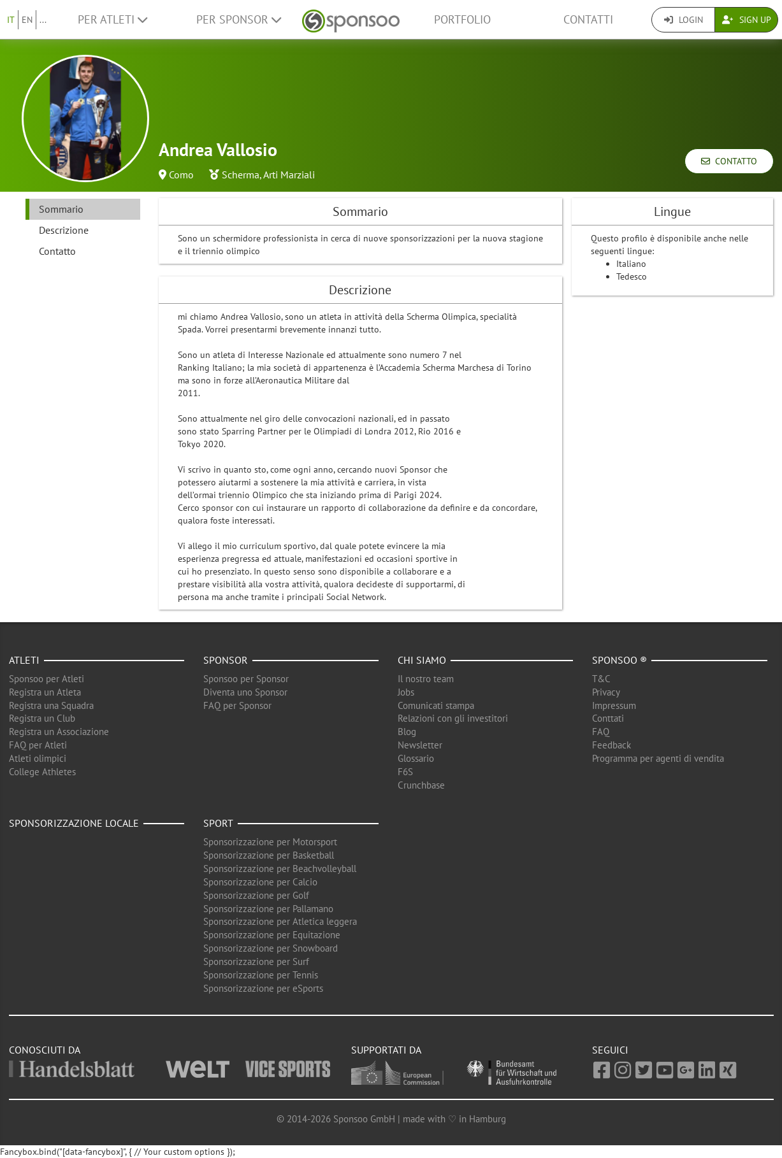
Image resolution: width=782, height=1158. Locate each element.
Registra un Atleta (45, 692)
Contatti (588, 19)
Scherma (240, 174)
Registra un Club (42, 718)
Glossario (416, 758)
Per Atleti (112, 19)
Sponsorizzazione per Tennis (260, 975)
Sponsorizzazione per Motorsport (270, 842)
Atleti (24, 660)
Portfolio (462, 19)
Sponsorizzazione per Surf (256, 961)
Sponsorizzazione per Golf (256, 895)
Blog (407, 732)
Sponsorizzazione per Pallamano (268, 909)
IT (11, 19)
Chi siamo (422, 660)
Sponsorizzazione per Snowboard (270, 948)
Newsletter (420, 745)
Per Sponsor (238, 19)
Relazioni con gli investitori (453, 718)
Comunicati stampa (436, 705)
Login (683, 19)
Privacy (606, 692)
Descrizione (64, 230)
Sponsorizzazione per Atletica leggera (280, 921)
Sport (218, 823)
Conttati (608, 718)
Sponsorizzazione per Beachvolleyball (279, 868)
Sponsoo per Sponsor (246, 679)
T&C (601, 679)
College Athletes (42, 772)
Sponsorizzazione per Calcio (260, 882)
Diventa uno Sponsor (245, 692)
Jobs (406, 692)
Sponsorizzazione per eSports (263, 988)
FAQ (600, 732)
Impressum (614, 705)
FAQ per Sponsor (237, 705)
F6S (405, 772)
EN (27, 19)
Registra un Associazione (59, 732)
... (43, 19)
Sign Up (746, 19)
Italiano (631, 263)
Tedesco (631, 276)
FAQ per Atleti (38, 745)
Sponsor (225, 660)
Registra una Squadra (51, 705)
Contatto (729, 161)
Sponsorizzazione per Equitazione (271, 935)
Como (181, 174)
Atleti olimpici (37, 758)
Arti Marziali (289, 174)
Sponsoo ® (619, 660)
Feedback (611, 745)
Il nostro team (426, 679)
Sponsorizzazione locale (74, 823)
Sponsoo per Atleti (46, 679)
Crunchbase (421, 785)
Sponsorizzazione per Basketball (268, 855)
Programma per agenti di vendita (658, 758)
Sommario (61, 209)
